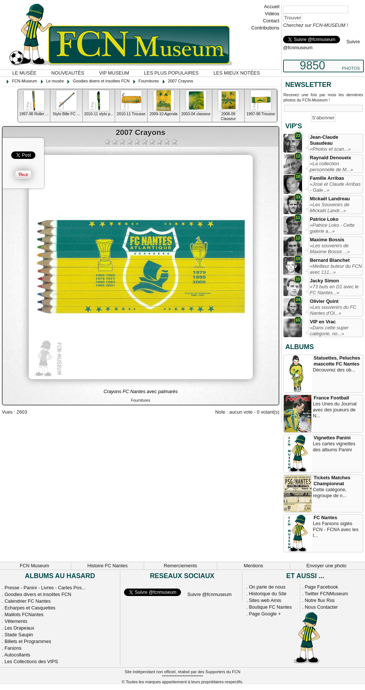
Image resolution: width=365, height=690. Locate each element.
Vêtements (15, 621)
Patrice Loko (324, 219)
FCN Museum (34, 565)
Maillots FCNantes (24, 614)
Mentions (253, 565)
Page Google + (265, 614)
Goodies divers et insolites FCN (37, 594)
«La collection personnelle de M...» (331, 166)
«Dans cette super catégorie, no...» (329, 330)
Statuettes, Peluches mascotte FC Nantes (337, 361)
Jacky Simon (324, 280)
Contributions (265, 28)
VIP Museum (114, 73)
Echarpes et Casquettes (29, 608)
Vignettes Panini (332, 437)
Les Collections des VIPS (31, 661)
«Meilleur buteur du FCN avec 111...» (336, 269)
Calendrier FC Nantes (27, 601)
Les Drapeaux (19, 628)
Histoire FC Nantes (107, 565)
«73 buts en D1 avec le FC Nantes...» (334, 289)
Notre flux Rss (319, 600)
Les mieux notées (236, 73)
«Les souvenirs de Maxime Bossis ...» (330, 248)
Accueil (271, 6)
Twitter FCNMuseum (326, 593)
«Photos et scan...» (330, 149)
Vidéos (272, 13)
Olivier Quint (324, 301)
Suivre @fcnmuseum (209, 594)
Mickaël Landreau (330, 198)
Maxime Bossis (327, 239)
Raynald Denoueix (330, 157)
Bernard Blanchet (330, 260)
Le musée (24, 73)
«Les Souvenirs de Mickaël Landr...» (329, 207)
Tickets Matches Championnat (332, 480)
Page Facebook (321, 587)
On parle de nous (267, 587)
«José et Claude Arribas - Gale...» (335, 187)
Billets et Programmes (27, 641)
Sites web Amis (265, 600)
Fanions (13, 648)
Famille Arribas (327, 178)
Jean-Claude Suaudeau (324, 140)
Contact (271, 20)
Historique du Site (267, 593)
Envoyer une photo (326, 565)
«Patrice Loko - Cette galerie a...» (332, 228)
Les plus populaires (171, 73)
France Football (331, 398)
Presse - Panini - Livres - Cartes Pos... (45, 587)
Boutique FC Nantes (270, 607)
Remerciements (180, 565)
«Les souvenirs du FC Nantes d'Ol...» (333, 310)
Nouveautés (67, 73)
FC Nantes (325, 517)
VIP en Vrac (323, 321)
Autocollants (17, 655)
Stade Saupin (18, 634)
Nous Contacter (321, 607)
